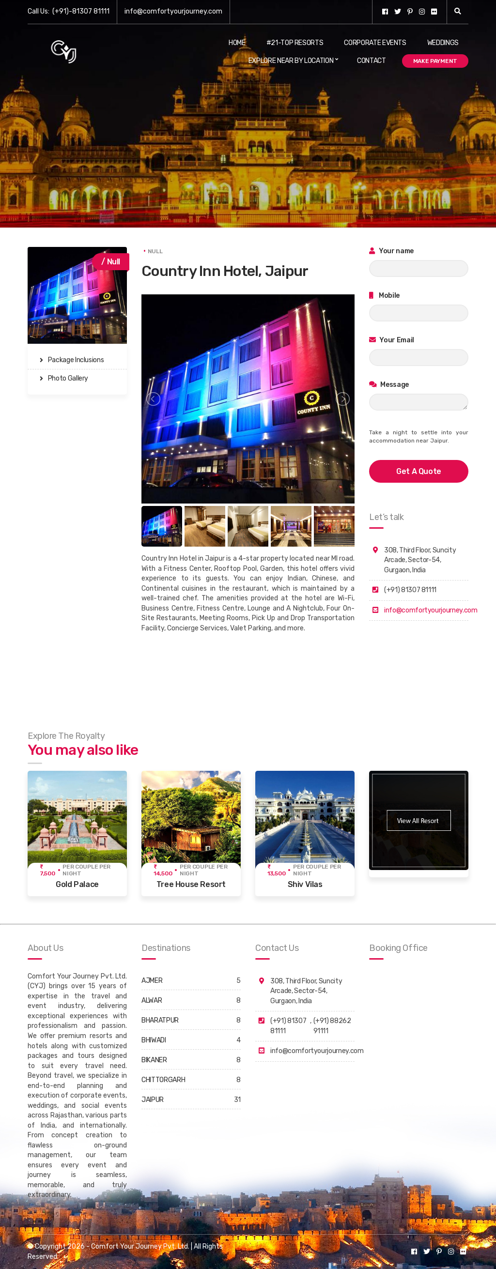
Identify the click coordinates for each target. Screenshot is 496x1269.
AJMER (151, 981)
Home (237, 43)
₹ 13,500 (276, 870)
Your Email (391, 340)
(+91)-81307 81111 (80, 11)
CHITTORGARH (163, 1080)
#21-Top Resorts (295, 43)
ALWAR (151, 1000)
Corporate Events (375, 43)
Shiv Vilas (305, 884)
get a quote (418, 471)
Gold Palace (77, 884)
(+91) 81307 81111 (288, 1026)
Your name (391, 251)
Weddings (443, 43)
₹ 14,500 (163, 870)
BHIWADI (153, 1040)
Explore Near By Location (291, 61)
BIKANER (154, 1060)
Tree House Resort (191, 884)
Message (389, 385)
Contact (371, 61)
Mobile (384, 295)
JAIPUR (152, 1100)
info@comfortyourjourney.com (173, 11)
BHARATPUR (160, 1020)
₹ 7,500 (47, 870)
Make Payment (435, 61)
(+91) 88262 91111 (332, 1026)
